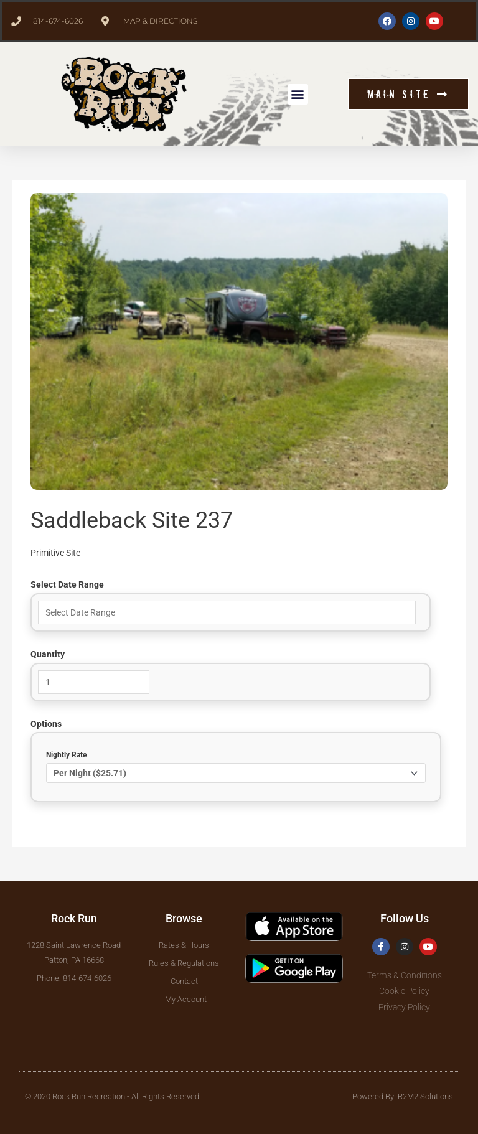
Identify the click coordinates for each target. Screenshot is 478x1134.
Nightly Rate (66, 755)
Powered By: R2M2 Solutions (402, 1096)
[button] (298, 94)
